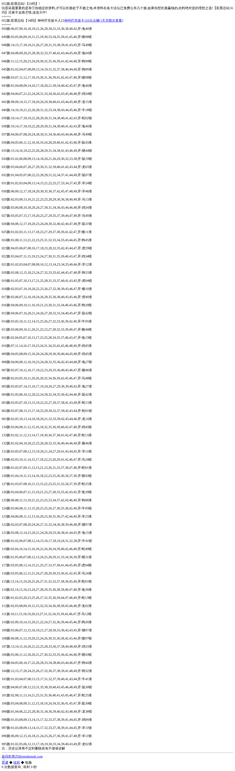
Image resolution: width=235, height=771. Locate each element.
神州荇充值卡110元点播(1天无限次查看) (93, 20)
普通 (5, 762)
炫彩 (16, 762)
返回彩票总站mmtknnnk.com (22, 756)
